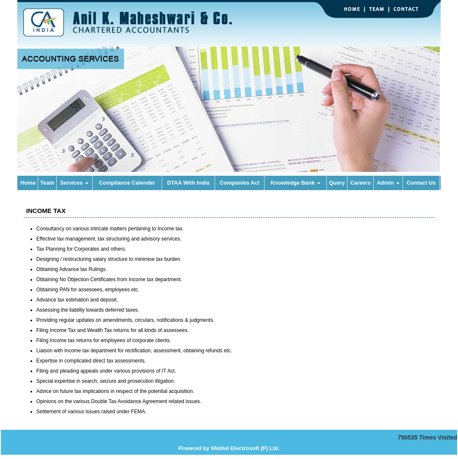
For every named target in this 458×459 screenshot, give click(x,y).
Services (74, 183)
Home (28, 183)
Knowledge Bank (295, 183)
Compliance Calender (127, 183)
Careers (360, 183)
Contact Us (421, 183)
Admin (388, 183)
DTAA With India (188, 183)
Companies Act (239, 183)
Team (47, 183)
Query (337, 183)
